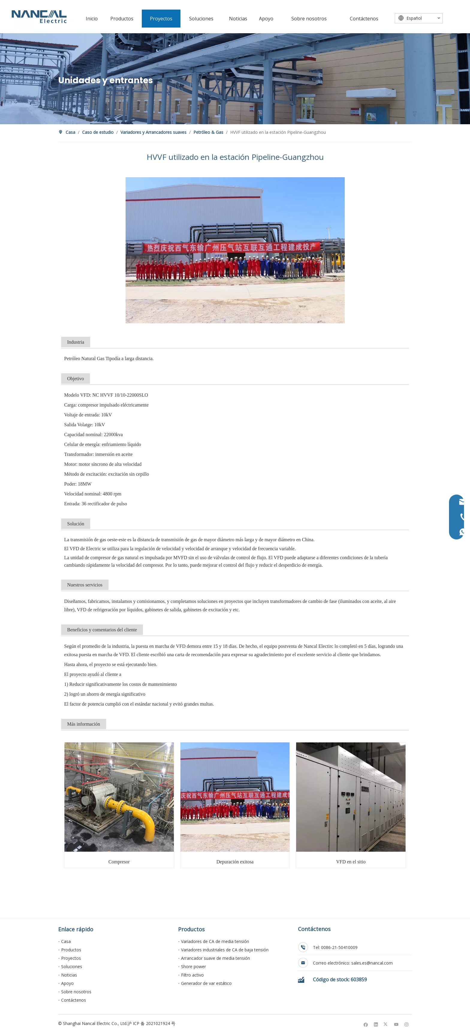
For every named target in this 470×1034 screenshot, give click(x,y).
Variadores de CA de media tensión (215, 941)
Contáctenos (73, 1000)
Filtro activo (192, 975)
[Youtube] (396, 1024)
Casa (66, 941)
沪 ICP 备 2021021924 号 (151, 1023)
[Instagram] (406, 1024)
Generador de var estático (206, 983)
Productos (71, 950)
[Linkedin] (376, 1024)
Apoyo (67, 983)
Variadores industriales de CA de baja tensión (225, 950)
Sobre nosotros (76, 991)
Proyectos (71, 958)
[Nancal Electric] (39, 16)
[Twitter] (386, 1024)
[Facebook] (366, 1024)
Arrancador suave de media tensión (215, 958)
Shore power (193, 966)
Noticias (69, 975)
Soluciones (71, 966)
